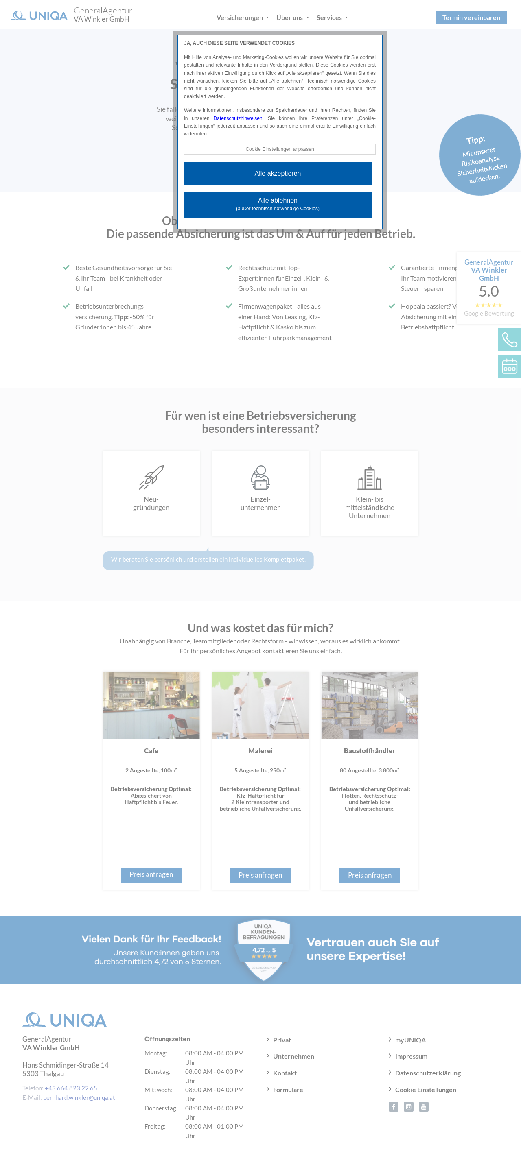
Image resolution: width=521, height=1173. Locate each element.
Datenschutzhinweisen (238, 118)
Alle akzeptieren (278, 173)
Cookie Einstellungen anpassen (279, 149)
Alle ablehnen (278, 204)
